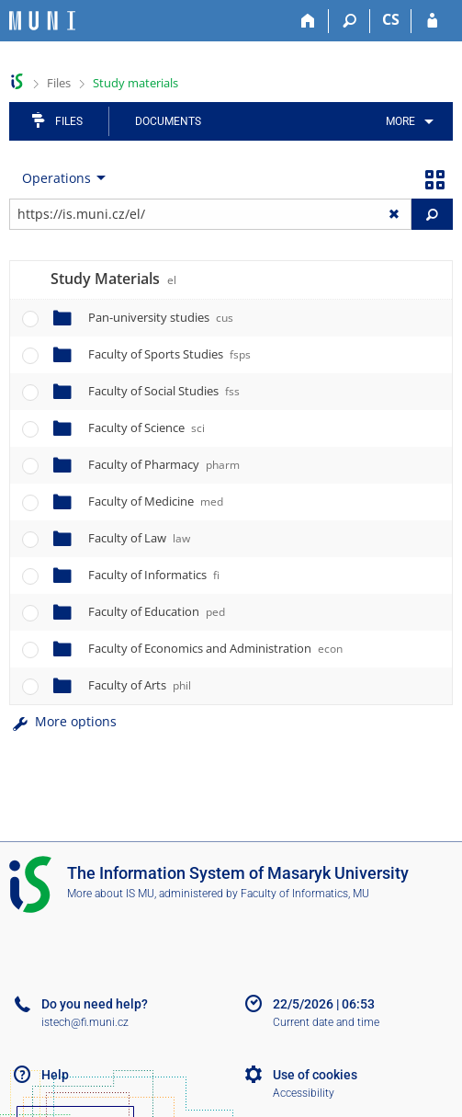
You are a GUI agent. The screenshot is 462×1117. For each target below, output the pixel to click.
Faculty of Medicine (155, 501)
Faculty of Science (146, 427)
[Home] (308, 21)
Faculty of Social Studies (164, 390)
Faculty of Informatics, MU (305, 893)
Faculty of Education (156, 611)
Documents (168, 121)
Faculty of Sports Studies (169, 354)
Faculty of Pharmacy (164, 464)
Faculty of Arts (139, 685)
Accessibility (303, 1093)
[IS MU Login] (432, 21)
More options (63, 721)
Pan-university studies (160, 317)
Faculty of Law (139, 538)
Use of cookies (315, 1074)
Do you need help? (94, 1004)
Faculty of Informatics (154, 574)
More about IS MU (110, 893)
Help (55, 1074)
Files (59, 82)
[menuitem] (406, 121)
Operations (56, 178)
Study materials (135, 82)
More (400, 121)
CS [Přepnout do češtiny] (391, 19)
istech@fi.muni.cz (85, 1022)
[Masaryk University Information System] (42, 20)
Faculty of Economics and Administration (215, 648)
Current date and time (326, 1022)
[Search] (349, 21)
